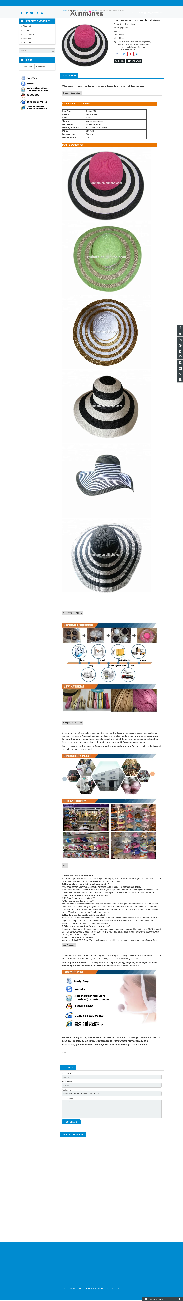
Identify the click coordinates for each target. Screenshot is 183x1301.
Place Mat (27, 54)
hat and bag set (29, 50)
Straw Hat (27, 41)
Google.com (27, 82)
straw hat (123, 101)
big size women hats (141, 60)
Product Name (67, 1106)
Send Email (134, 76)
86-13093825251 (27, 3)
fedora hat (99, 754)
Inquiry (119, 76)
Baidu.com (40, 82)
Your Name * (67, 1089)
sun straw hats (140, 62)
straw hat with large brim (140, 57)
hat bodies (27, 58)
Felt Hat (26, 45)
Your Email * (67, 1098)
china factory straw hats (127, 65)
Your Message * (68, 1115)
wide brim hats (123, 57)
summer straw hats (125, 62)
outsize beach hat (125, 60)
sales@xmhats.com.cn (46, 3)
